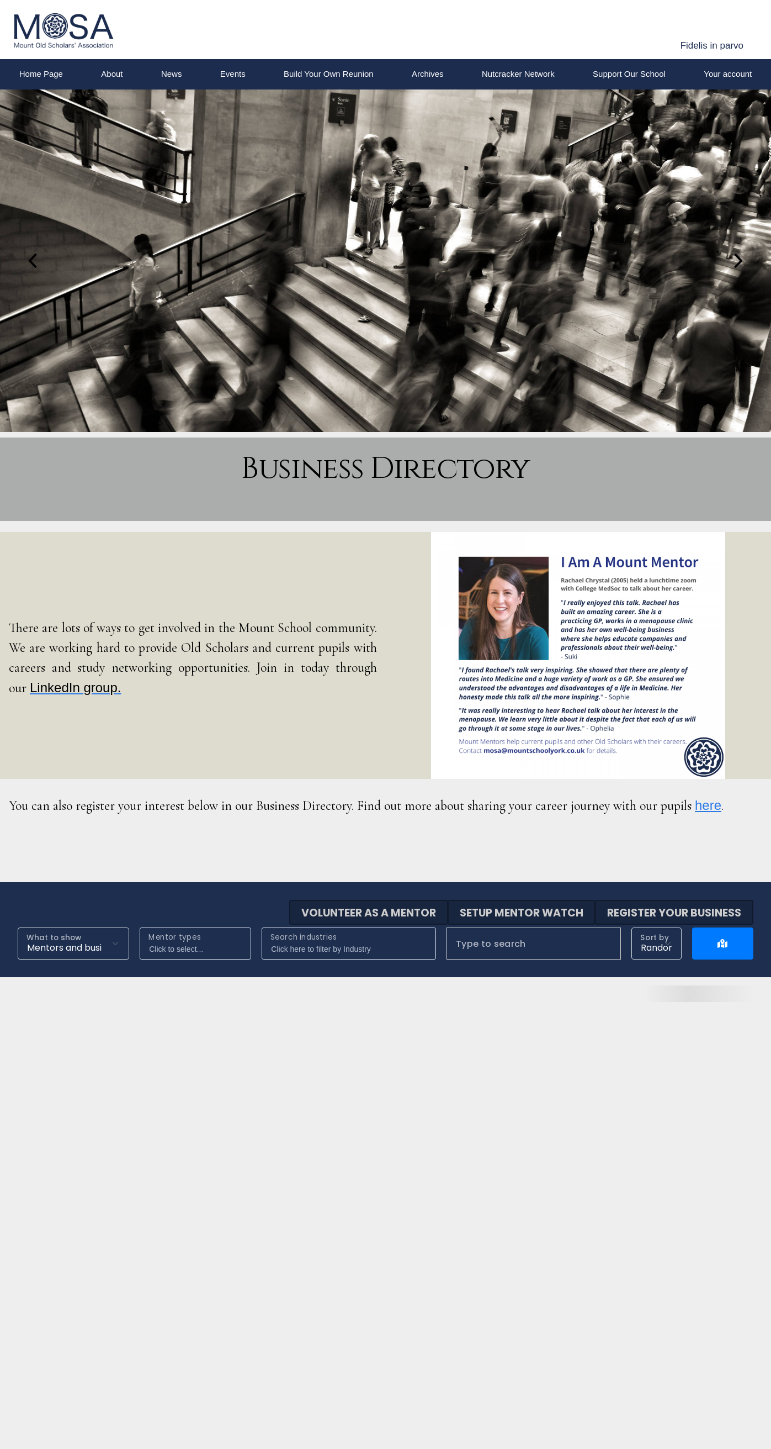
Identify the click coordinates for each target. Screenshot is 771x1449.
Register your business (674, 912)
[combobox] (195, 944)
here (708, 805)
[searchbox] (197, 949)
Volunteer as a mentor (368, 912)
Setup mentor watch (521, 912)
